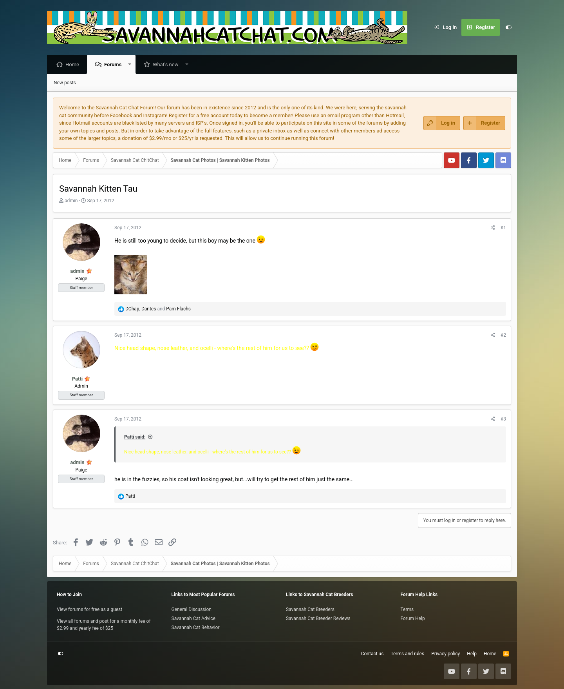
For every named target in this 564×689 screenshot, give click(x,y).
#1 (503, 228)
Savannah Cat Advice (193, 618)
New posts (65, 83)
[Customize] (508, 27)
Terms (407, 609)
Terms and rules (407, 653)
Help (472, 653)
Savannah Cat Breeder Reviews (318, 618)
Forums (114, 65)
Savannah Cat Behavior (196, 627)
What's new (168, 65)
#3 (503, 419)
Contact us (372, 653)
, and (158, 309)
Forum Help (413, 618)
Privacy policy (445, 653)
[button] (131, 64)
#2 (503, 335)
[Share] (493, 228)
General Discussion (192, 609)
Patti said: (134, 437)
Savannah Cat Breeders (310, 609)
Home (74, 65)
